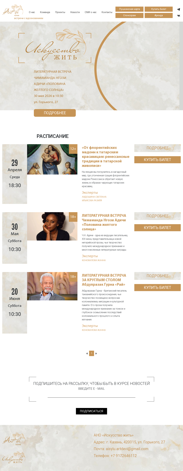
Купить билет (158, 9)
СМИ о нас (90, 12)
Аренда (159, 15)
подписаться (91, 411)
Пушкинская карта (129, 9)
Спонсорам (129, 15)
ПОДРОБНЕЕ (158, 148)
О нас (32, 12)
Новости (75, 12)
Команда (45, 12)
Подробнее (55, 113)
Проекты (60, 12)
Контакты (107, 12)
